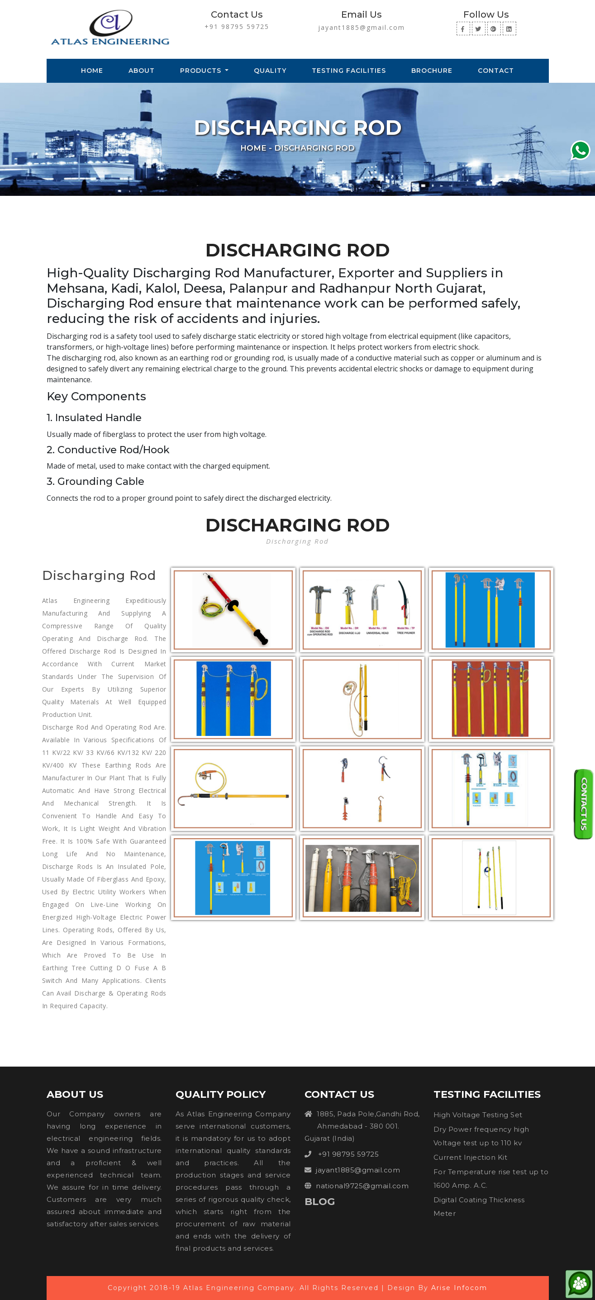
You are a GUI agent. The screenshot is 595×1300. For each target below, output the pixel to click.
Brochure (431, 70)
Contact (496, 70)
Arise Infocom (459, 1288)
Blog (320, 1201)
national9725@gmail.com (362, 1185)
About (142, 70)
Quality (270, 70)
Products (202, 70)
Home (94, 70)
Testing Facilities (349, 70)
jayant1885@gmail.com (361, 27)
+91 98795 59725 (237, 26)
